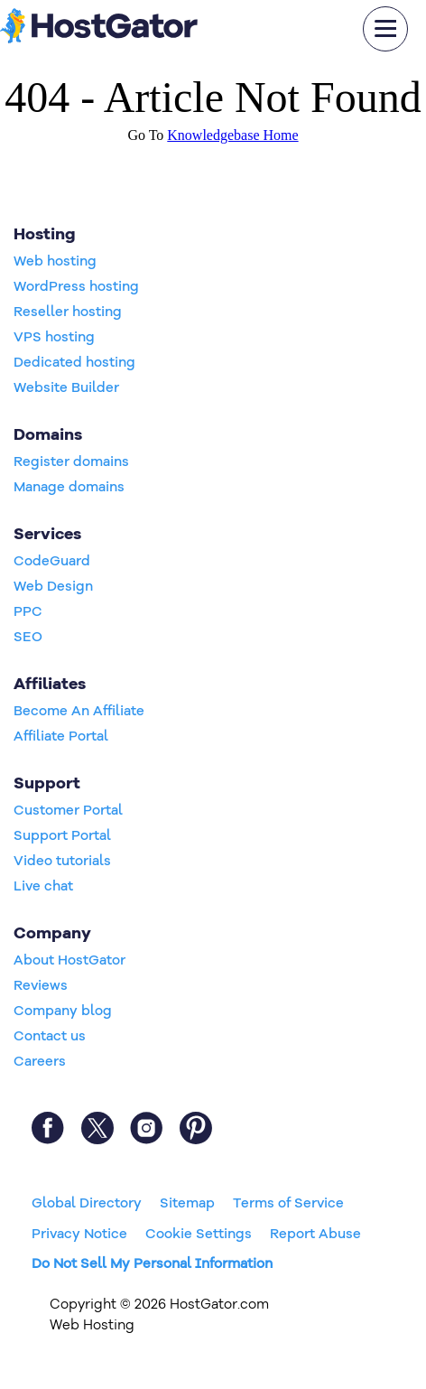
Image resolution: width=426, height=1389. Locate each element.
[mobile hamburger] (385, 28)
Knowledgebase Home (232, 135)
